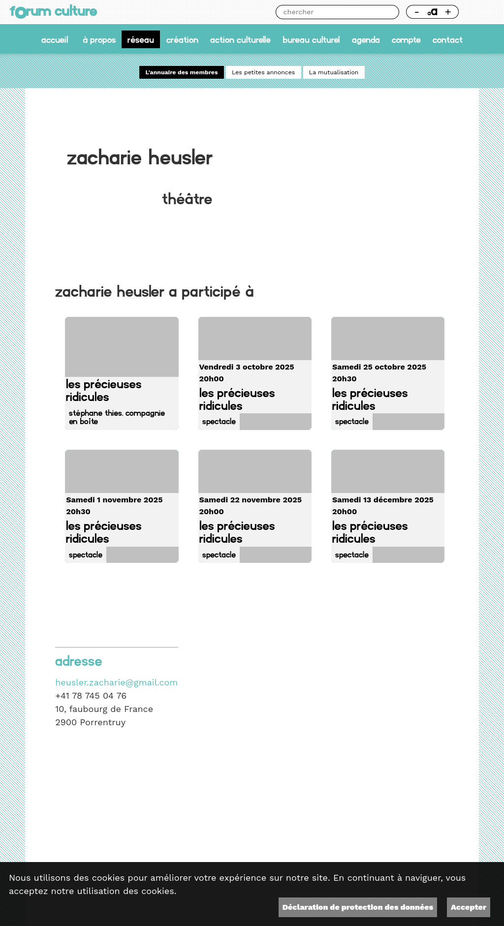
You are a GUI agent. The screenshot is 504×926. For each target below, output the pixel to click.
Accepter (468, 907)
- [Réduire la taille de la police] (416, 11)
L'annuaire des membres (182, 72)
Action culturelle (240, 39)
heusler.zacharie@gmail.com (116, 682)
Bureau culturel (311, 39)
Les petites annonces (263, 72)
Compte (406, 39)
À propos (99, 39)
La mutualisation (334, 72)
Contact (448, 39)
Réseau (140, 39)
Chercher (392, 12)
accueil (54, 39)
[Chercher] (330, 12)
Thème (480, 12)
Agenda (366, 39)
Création (182, 39)
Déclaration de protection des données (358, 907)
